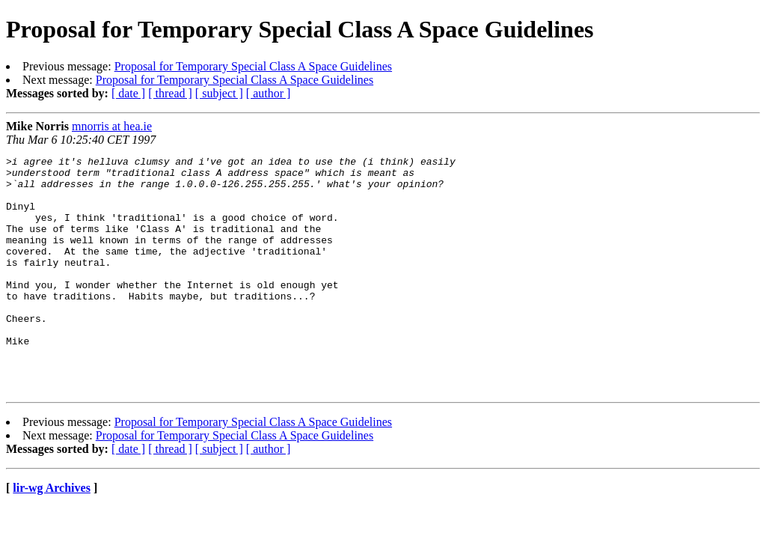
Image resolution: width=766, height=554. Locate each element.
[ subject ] (219, 93)
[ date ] (128, 93)
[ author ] (268, 93)
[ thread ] (170, 93)
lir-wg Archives (52, 535)
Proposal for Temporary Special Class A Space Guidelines (253, 66)
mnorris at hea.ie (112, 126)
